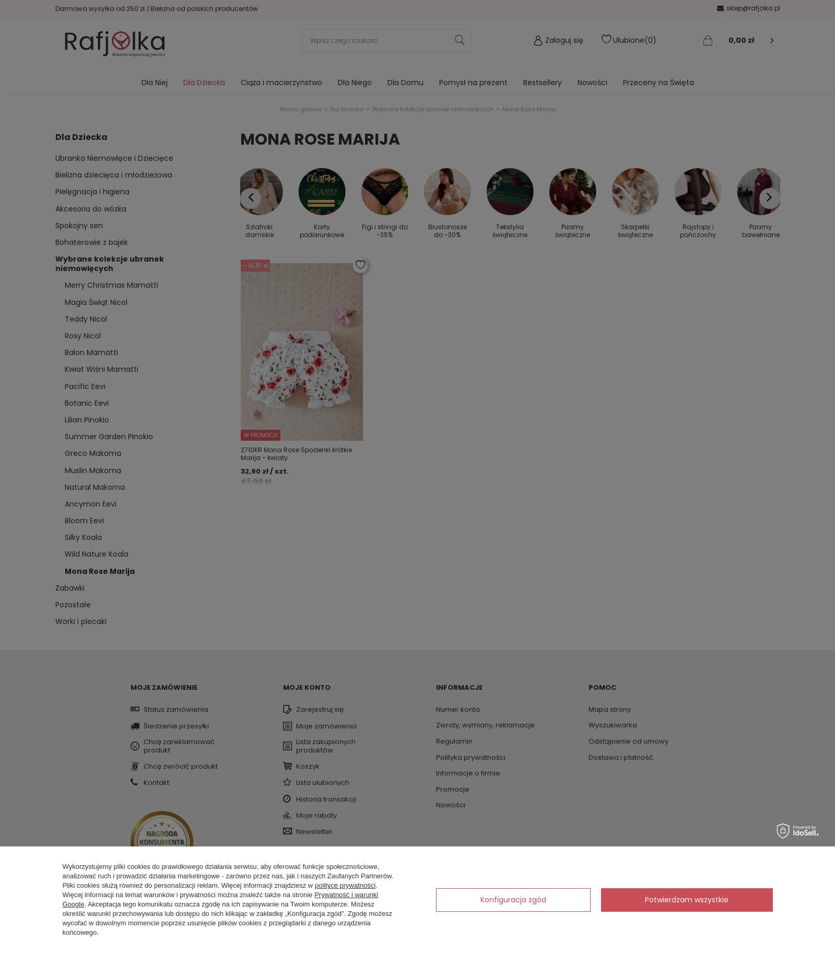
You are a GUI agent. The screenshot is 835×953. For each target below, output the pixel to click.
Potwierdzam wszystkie (686, 900)
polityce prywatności (345, 885)
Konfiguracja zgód (513, 900)
